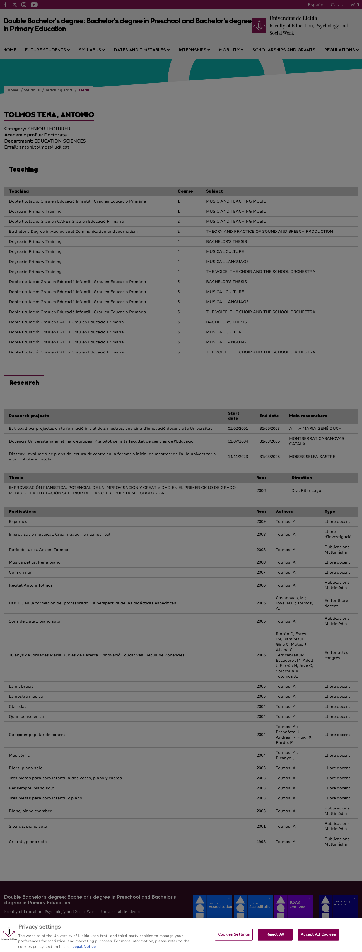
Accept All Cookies (318, 938)
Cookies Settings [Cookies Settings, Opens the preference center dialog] (234, 938)
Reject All (275, 938)
